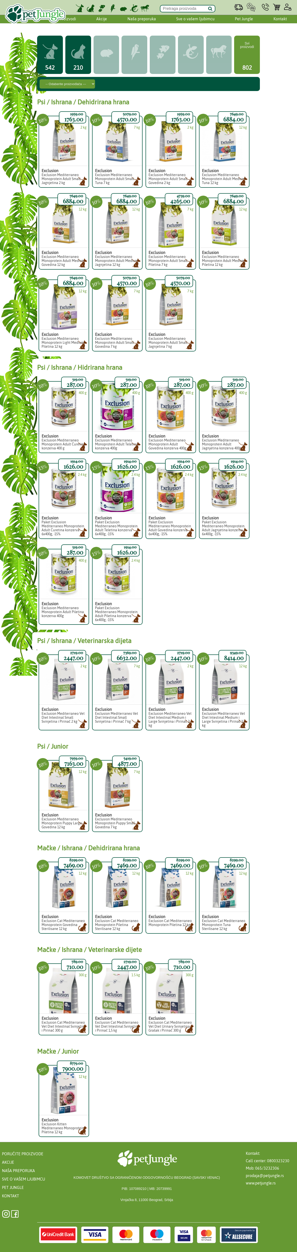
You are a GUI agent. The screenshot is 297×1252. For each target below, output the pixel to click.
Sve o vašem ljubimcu (195, 20)
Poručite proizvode (22, 1154)
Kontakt (280, 20)
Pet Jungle (244, 20)
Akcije (101, 20)
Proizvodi (68, 20)
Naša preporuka (141, 20)
